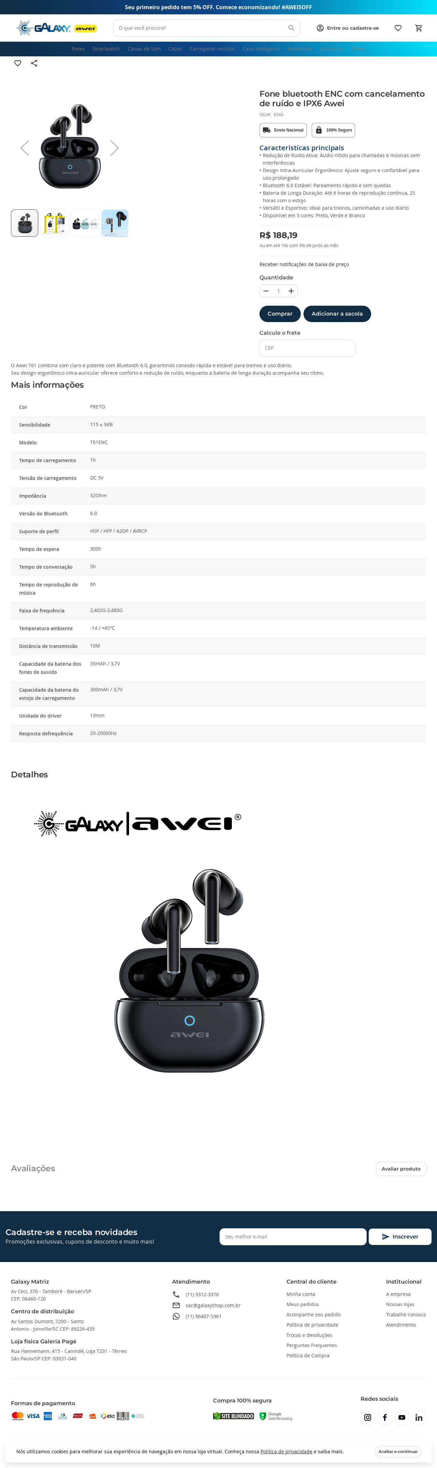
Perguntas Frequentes (311, 1345)
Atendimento (401, 1324)
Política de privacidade (286, 1451)
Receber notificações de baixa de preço (304, 272)
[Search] (289, 28)
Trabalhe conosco (406, 1314)
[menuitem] (65, 53)
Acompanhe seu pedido (313, 1314)
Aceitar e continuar (398, 1451)
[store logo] (56, 28)
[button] (24, 156)
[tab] (218, 394)
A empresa (398, 1294)
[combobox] (205, 28)
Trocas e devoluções (309, 1335)
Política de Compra (307, 1355)
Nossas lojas (400, 1304)
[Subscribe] (400, 1237)
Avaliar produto (401, 1177)
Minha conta (300, 1294)
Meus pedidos (302, 1304)
